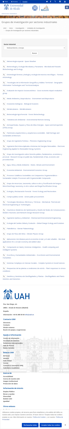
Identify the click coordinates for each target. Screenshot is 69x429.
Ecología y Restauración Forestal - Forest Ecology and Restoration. (29, 191)
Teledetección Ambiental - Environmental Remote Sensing (26, 120)
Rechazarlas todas (30, 425)
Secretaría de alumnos (11, 341)
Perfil (5, 1)
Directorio (6, 323)
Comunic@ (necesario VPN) (13, 365)
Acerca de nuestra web (11, 379)
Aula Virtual (7, 361)
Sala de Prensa (8, 345)
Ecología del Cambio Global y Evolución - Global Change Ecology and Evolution (33, 223)
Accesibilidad (8, 376)
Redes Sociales (8, 348)
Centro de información (11, 338)
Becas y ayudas (9, 394)
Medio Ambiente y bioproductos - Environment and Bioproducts (28, 98)
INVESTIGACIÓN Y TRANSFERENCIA (9, 13)
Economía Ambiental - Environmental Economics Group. (25, 170)
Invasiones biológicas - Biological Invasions (20, 104)
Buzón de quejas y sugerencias (14, 330)
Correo (5, 363)
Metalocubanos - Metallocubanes (17, 109)
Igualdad (6, 401)
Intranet (6, 358)
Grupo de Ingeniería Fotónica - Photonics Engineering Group (27, 141)
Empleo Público (9, 391)
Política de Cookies (39, 417)
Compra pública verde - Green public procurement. (23, 197)
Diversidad (7, 396)
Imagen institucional (10, 381)
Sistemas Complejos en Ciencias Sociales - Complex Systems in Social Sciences (34, 263)
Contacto (6, 325)
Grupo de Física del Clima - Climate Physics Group (23, 234)
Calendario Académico (11, 368)
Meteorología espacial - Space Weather (19, 61)
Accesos (14, 1)
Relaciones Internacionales (13, 343)
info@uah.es (29, 315)
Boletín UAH (7, 399)
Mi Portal (6, 356)
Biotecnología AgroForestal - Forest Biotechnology (23, 114)
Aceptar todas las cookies (50, 425)
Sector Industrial (10, 44)
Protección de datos (10, 384)
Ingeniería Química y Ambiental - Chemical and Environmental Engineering (32, 218)
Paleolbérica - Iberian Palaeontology (18, 228)
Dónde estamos (8, 327)
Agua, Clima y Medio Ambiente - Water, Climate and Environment (29, 165)
